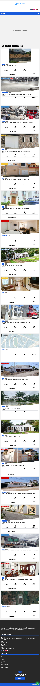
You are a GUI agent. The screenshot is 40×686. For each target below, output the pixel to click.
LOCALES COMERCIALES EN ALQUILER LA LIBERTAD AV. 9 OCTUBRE (16, 322)
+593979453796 (24, 9)
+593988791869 (4, 645)
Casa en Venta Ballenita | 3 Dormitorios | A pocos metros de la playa (19, 493)
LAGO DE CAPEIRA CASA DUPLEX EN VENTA (11, 436)
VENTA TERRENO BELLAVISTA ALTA (9, 65)
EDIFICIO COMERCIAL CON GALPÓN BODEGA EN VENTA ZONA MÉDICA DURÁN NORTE (20, 550)
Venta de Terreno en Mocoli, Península (11, 408)
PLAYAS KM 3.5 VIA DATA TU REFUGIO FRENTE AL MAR (13, 522)
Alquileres (3, 659)
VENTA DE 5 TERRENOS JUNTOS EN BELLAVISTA (12, 351)
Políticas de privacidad (5, 667)
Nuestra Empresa (4, 664)
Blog (2, 662)
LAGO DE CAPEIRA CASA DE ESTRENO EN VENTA (12, 265)
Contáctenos (3, 665)
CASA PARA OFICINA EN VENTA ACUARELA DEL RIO (13, 465)
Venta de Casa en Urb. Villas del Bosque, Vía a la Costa (15, 208)
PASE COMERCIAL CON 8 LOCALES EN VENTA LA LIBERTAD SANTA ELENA (17, 122)
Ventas (2, 658)
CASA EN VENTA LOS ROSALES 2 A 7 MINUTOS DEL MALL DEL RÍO (16, 151)
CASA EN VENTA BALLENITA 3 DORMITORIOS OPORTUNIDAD (15, 379)
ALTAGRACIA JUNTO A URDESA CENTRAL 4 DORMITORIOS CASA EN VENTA (18, 294)
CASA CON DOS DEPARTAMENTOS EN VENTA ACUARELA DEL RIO (15, 179)
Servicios (3, 661)
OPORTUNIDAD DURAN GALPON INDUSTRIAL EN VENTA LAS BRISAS (16, 94)
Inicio (2, 656)
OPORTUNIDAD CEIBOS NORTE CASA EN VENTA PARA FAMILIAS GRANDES (17, 579)
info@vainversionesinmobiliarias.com (7, 648)
